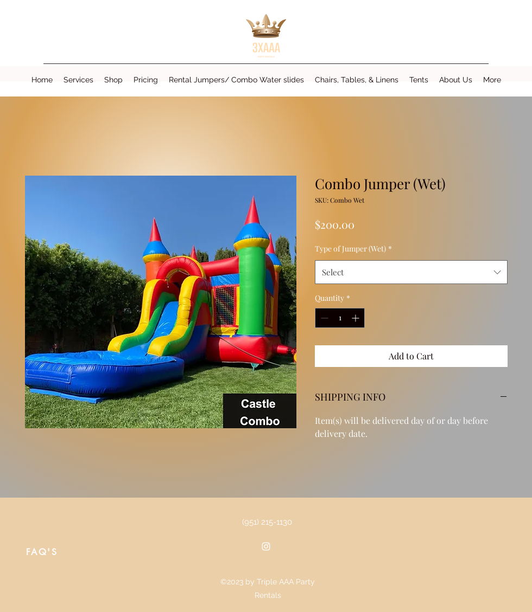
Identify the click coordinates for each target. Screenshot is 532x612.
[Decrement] (323, 317)
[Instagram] (266, 546)
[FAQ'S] (41, 552)
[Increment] (356, 317)
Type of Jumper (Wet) (353, 248)
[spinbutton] (340, 317)
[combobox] (411, 272)
